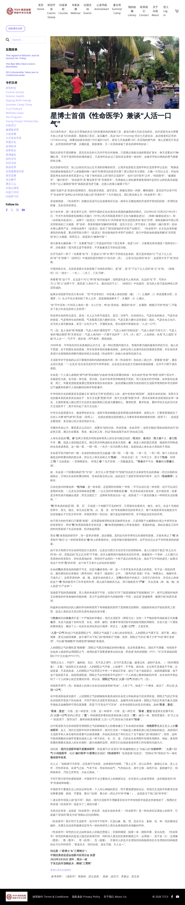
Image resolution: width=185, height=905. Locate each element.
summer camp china (19, 105)
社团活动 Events (86, 9)
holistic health (15, 96)
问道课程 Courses (60, 9)
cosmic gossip (15, 92)
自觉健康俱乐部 (15, 171)
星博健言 (11, 155)
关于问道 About (156, 11)
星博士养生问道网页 (62, 870)
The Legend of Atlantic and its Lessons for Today (22, 57)
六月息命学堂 (13, 138)
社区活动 (11, 163)
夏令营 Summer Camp (116, 9)
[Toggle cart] (177, 11)
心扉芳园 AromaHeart (100, 7)
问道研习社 (12, 196)
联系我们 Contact (144, 11)
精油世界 (11, 167)
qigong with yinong (18, 100)
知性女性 (11, 159)
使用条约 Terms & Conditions (51, 897)
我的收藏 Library (131, 11)
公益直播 (11, 134)
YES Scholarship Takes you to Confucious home (22, 74)
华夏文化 (11, 142)
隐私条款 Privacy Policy (86, 897)
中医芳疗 (11, 126)
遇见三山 (11, 184)
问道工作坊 (12, 192)
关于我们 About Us (115, 897)
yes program (14, 117)
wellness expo (15, 113)
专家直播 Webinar (73, 7)
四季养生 (11, 151)
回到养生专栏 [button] (15, 29)
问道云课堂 (12, 188)
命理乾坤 (11, 146)
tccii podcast (14, 109)
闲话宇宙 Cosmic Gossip (48, 11)
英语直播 (11, 175)
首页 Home (37, 7)
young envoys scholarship (22, 121)
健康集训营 (12, 130)
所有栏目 (11, 88)
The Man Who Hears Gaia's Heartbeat (20, 65)
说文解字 (11, 180)
